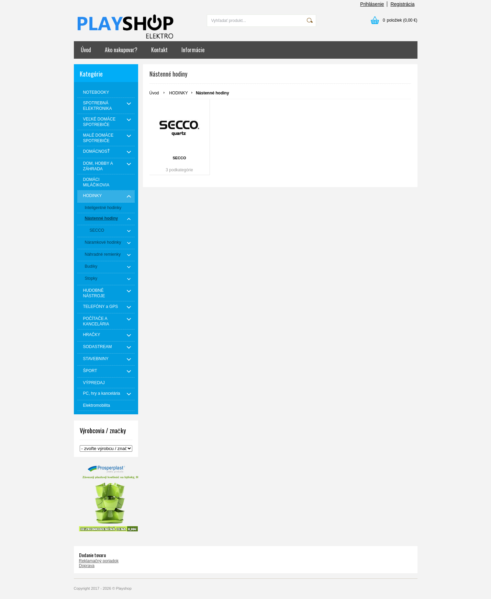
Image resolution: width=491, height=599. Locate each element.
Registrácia (402, 4)
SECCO (179, 158)
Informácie (192, 50)
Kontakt (159, 50)
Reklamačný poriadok (99, 560)
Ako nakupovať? (121, 50)
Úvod (86, 50)
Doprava (86, 565)
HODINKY (178, 93)
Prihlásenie (372, 4)
